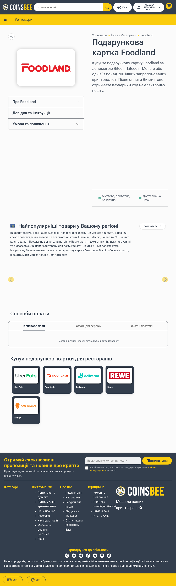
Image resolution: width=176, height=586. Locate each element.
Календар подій (48, 520)
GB (36, 580)
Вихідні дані (101, 511)
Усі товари (23, 20)
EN (122, 7)
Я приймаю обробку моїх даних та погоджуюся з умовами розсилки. (123, 469)
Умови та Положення (101, 495)
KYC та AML (101, 516)
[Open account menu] (148, 7)
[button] (169, 6)
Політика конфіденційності (105, 504)
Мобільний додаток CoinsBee (45, 530)
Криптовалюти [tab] (34, 326)
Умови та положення (31, 124)
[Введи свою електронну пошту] (113, 461)
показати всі (152, 227)
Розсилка (44, 516)
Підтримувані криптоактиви (47, 504)
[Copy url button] (11, 37)
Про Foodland (24, 102)
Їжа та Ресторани (123, 35)
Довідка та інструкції (31, 113)
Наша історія (73, 492)
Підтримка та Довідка (46, 495)
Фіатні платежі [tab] (142, 326)
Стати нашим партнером (74, 523)
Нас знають (73, 497)
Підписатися (157, 461)
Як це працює (46, 511)
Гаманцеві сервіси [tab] (88, 326)
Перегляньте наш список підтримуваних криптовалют (88, 341)
